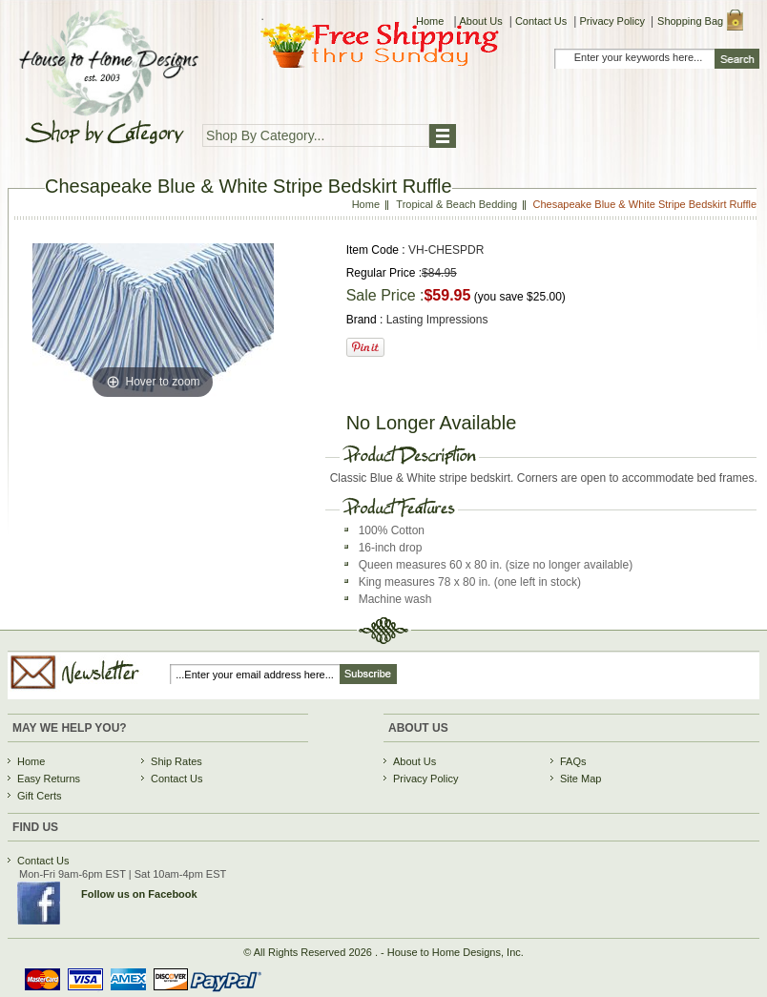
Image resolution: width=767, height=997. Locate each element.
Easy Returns (48, 778)
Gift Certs (39, 795)
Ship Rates (176, 761)
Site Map (580, 778)
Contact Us (541, 21)
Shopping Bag (690, 21)
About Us (481, 21)
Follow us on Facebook (139, 894)
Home (431, 21)
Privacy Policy (611, 21)
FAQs (573, 761)
